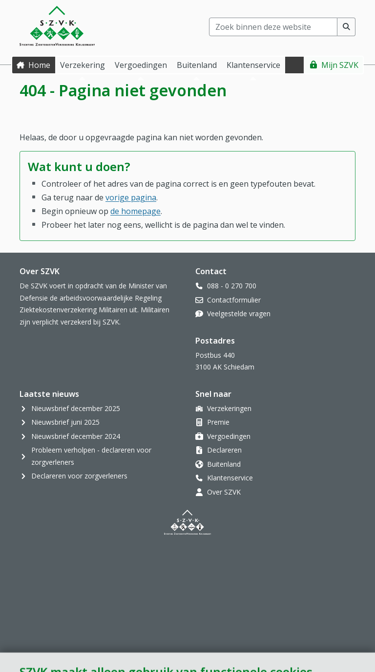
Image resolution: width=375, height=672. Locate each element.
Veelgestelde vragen (239, 313)
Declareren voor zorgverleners (79, 475)
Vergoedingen (228, 436)
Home (39, 65)
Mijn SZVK (339, 65)
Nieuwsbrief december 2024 (75, 436)
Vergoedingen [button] (141, 65)
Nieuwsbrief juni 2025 (65, 422)
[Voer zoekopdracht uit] (346, 27)
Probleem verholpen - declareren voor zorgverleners (91, 456)
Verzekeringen (229, 408)
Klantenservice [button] (253, 65)
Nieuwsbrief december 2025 (75, 408)
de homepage (135, 211)
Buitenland (224, 464)
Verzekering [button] (82, 65)
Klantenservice (230, 477)
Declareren (224, 450)
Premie (218, 422)
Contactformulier (234, 299)
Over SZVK (224, 492)
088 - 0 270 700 (231, 285)
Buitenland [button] (197, 65)
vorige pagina (130, 197)
